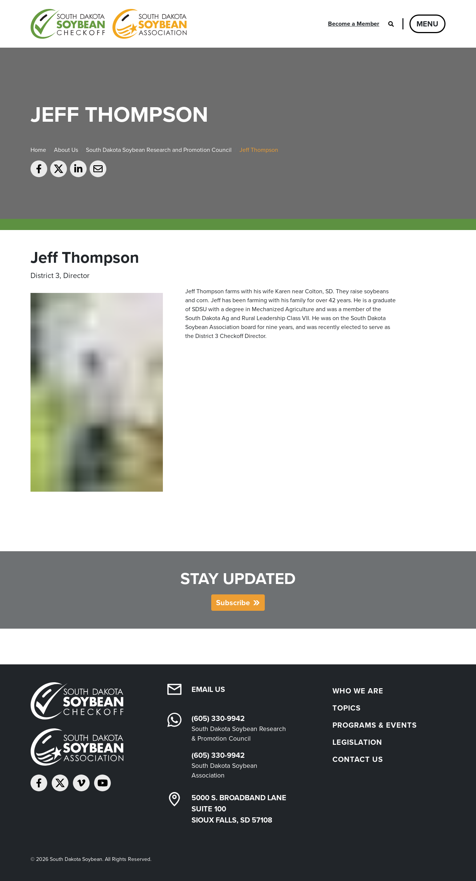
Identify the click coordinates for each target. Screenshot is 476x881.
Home (38, 150)
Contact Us (357, 759)
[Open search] (390, 23)
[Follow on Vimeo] (81, 783)
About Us (66, 150)
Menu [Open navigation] (427, 23)
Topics (346, 708)
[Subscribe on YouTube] (102, 783)
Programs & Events (374, 725)
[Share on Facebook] (38, 168)
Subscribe (233, 602)
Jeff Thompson (258, 150)
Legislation (357, 742)
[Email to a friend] (98, 168)
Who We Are (357, 690)
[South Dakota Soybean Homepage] (109, 24)
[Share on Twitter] (58, 168)
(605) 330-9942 (218, 718)
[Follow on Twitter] (60, 783)
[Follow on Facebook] (38, 783)
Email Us (208, 689)
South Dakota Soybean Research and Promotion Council (159, 150)
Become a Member (353, 23)
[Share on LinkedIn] (78, 168)
